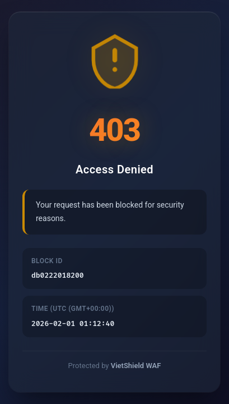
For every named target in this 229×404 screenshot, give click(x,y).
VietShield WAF (136, 366)
